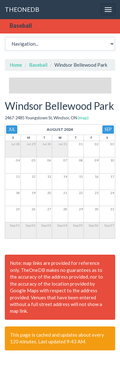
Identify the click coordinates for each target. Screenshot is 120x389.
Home (16, 65)
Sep (108, 129)
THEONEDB (22, 9)
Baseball (38, 65)
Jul (11, 129)
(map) (83, 117)
